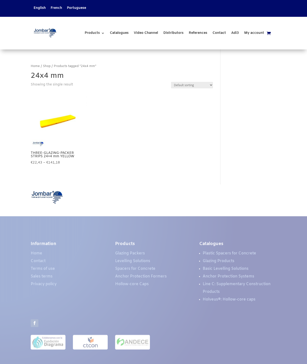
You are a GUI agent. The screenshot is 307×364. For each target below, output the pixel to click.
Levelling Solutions (132, 262)
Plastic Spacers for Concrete (229, 254)
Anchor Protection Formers (141, 277)
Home (35, 66)
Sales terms (42, 277)
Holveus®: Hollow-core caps (229, 300)
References (198, 33)
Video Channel (146, 33)
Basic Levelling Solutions (225, 270)
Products (92, 33)
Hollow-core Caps (132, 285)
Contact (219, 33)
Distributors (173, 33)
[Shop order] (192, 85)
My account (254, 33)
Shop (47, 66)
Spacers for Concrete (135, 270)
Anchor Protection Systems (228, 277)
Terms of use (43, 270)
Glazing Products (218, 262)
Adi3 (235, 33)
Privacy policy (44, 285)
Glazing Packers (130, 254)
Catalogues (119, 33)
